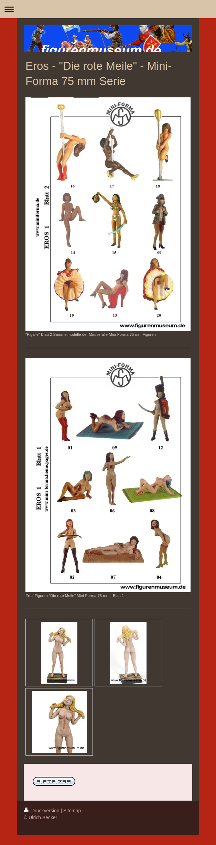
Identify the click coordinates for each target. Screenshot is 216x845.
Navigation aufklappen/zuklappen (108, 9)
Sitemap (72, 810)
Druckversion (42, 810)
